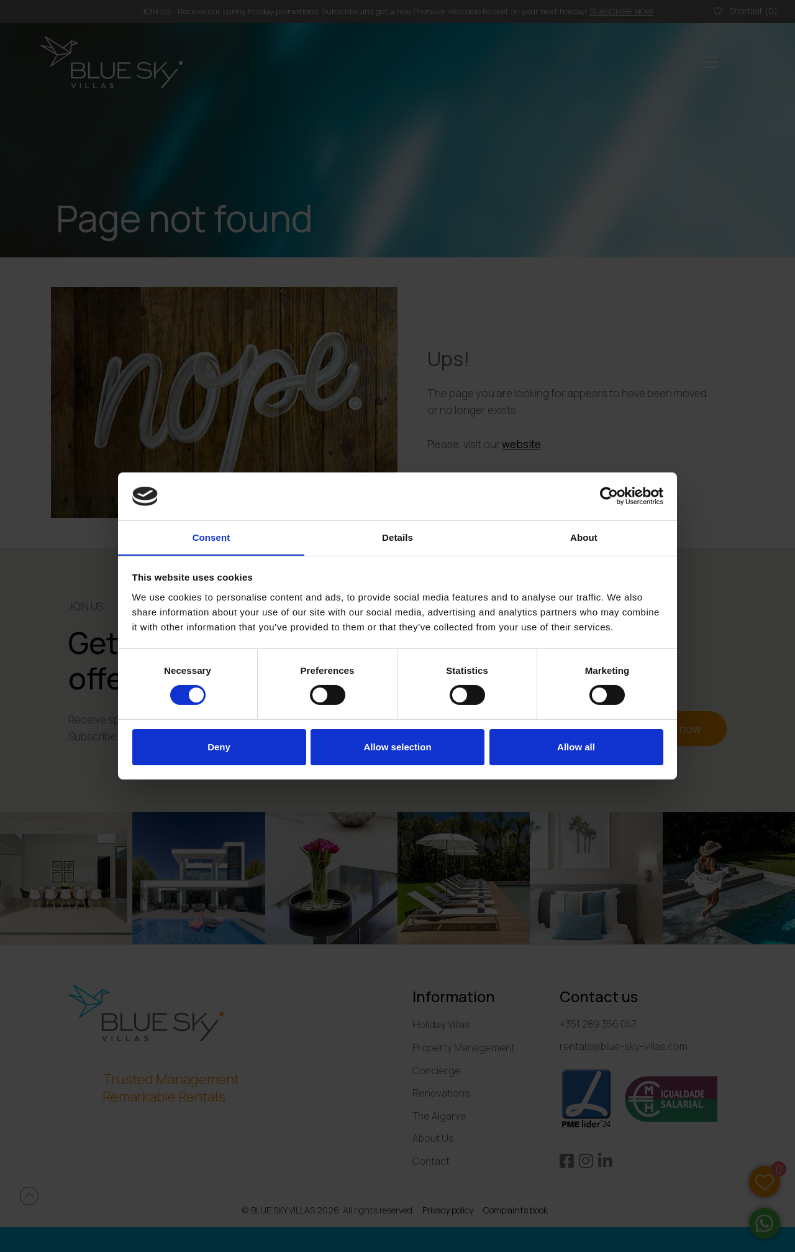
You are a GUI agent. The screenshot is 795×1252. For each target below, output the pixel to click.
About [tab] (583, 537)
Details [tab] (397, 537)
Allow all (576, 747)
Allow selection (397, 747)
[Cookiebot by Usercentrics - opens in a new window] (609, 496)
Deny (218, 747)
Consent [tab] (211, 537)
